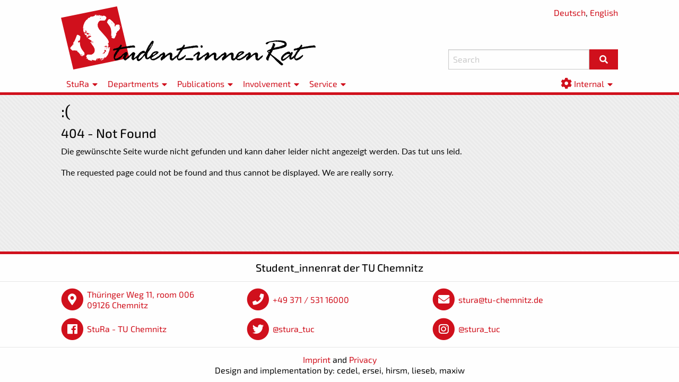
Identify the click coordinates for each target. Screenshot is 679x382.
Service (323, 84)
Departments (133, 84)
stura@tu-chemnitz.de (500, 299)
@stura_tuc (294, 329)
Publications (200, 84)
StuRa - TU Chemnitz (127, 329)
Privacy (363, 359)
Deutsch (570, 12)
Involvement (267, 84)
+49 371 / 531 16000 (311, 299)
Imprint (316, 359)
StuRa (77, 84)
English (604, 12)
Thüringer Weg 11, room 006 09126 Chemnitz (140, 299)
